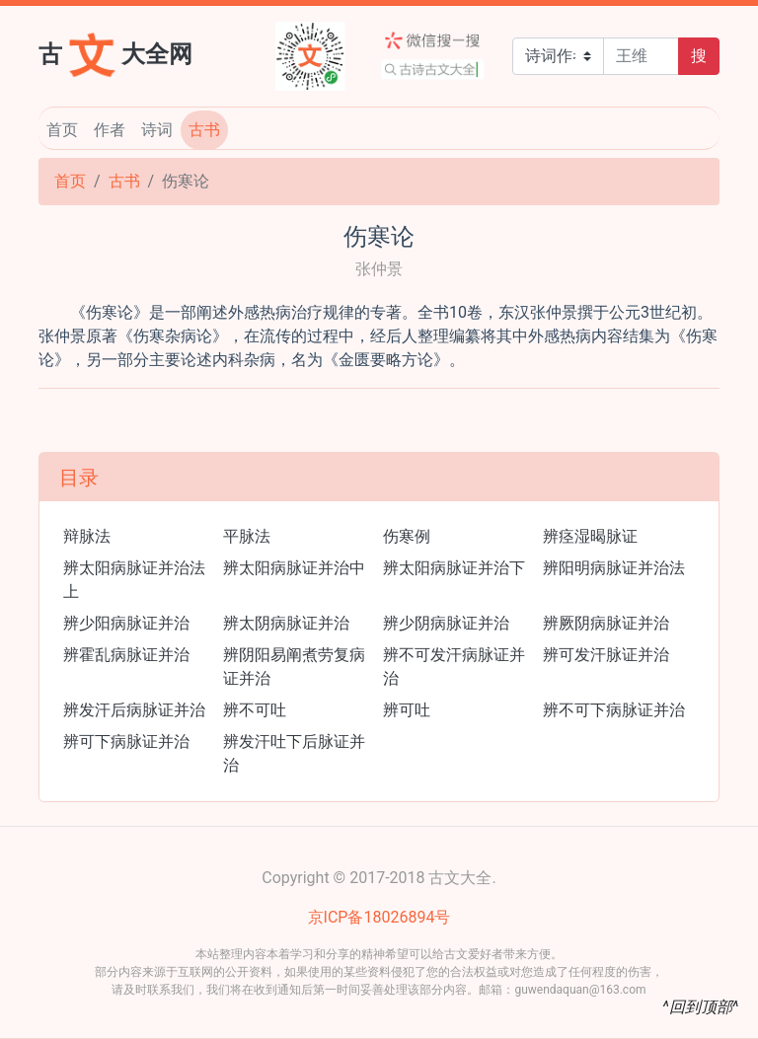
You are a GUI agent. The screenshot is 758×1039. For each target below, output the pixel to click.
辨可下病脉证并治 (126, 741)
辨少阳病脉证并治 (126, 623)
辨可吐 (406, 710)
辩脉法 (87, 536)
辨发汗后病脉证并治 (134, 710)
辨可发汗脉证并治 (606, 654)
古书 (204, 129)
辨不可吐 (254, 710)
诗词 (157, 129)
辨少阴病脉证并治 (446, 623)
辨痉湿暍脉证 (590, 536)
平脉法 (246, 536)
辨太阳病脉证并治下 (454, 567)
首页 (62, 129)
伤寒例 (406, 536)
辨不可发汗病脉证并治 (454, 666)
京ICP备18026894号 (379, 917)
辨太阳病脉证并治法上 (134, 579)
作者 (109, 129)
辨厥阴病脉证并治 (606, 623)
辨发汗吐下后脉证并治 (294, 753)
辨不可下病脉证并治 (614, 710)
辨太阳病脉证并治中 (294, 567)
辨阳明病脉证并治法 (614, 567)
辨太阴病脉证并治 (286, 623)
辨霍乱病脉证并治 (126, 654)
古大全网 (115, 52)
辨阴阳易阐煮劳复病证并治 (294, 666)
